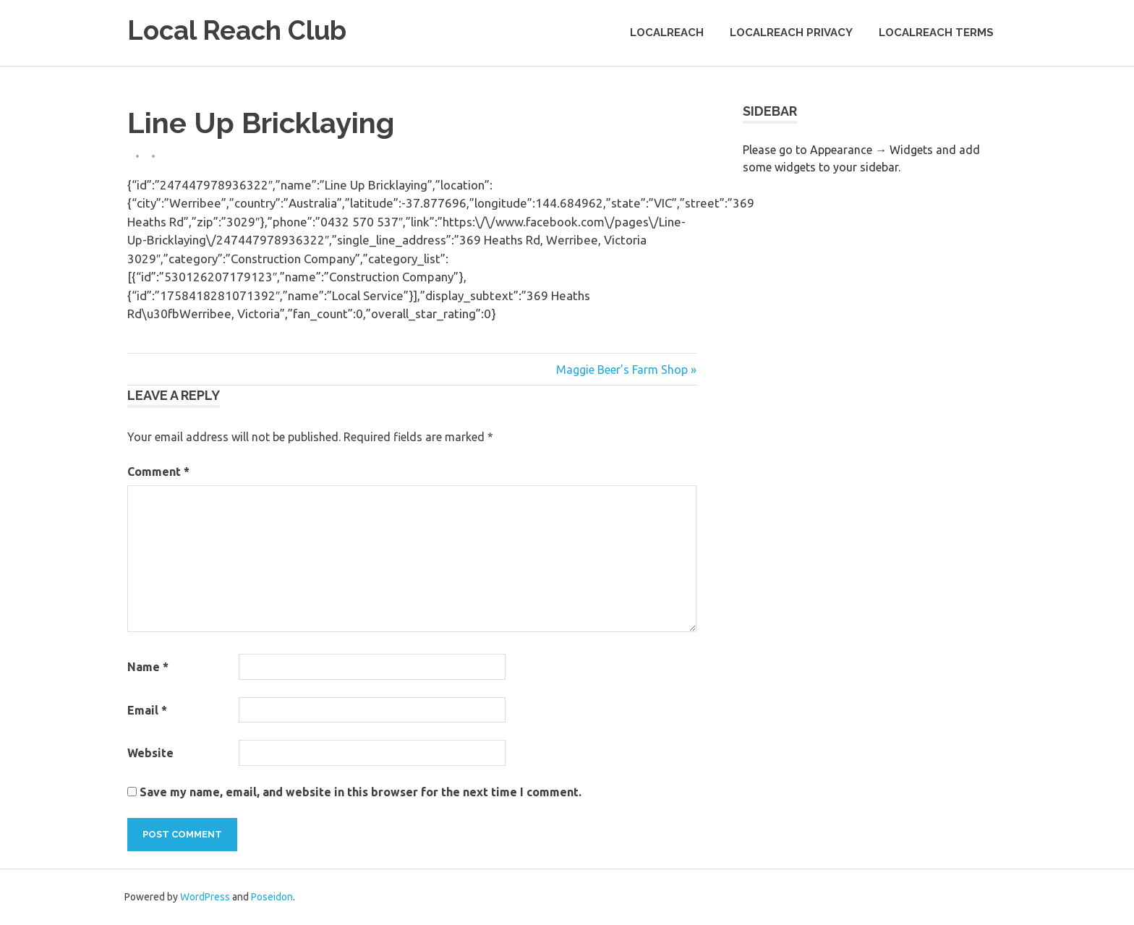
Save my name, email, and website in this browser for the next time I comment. (360, 791)
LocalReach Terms (936, 32)
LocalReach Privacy (791, 32)
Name (148, 666)
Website (150, 752)
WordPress (205, 897)
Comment (158, 471)
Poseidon (272, 897)
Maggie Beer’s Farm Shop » (626, 369)
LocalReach (667, 32)
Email (147, 710)
